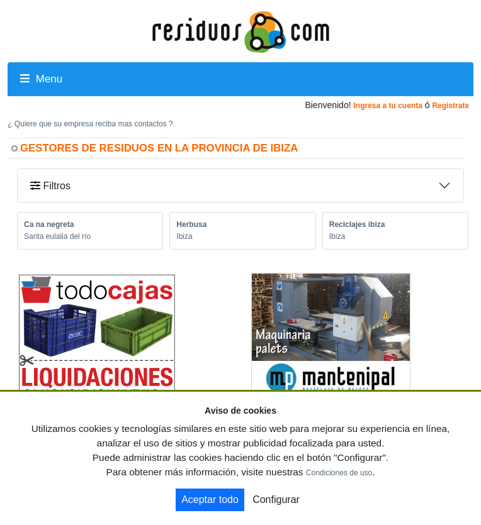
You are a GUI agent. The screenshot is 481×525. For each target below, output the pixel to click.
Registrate (450, 105)
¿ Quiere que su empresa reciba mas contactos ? (90, 123)
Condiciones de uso (339, 472)
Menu (41, 79)
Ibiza (184, 236)
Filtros (50, 185)
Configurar (276, 499)
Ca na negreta (49, 224)
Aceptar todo (210, 499)
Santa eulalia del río (57, 236)
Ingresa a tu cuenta (387, 105)
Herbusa (191, 224)
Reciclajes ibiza (357, 224)
